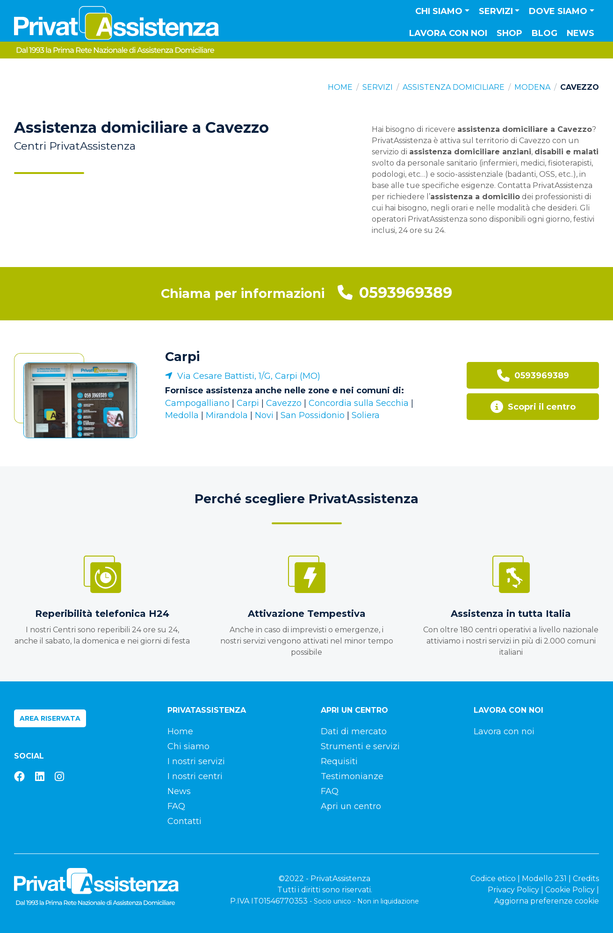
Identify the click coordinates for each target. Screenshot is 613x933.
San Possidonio (313, 415)
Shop (509, 33)
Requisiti (339, 761)
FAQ (176, 806)
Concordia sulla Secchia (359, 403)
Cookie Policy (570, 889)
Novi (264, 415)
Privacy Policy (513, 889)
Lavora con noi (448, 33)
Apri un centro (351, 806)
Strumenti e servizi (360, 746)
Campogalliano (197, 403)
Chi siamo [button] (438, 11)
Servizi (377, 87)
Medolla (182, 415)
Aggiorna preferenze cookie (546, 901)
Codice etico (493, 878)
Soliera (366, 415)
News (580, 33)
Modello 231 (544, 878)
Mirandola (227, 415)
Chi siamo (188, 746)
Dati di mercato (354, 731)
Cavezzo (284, 403)
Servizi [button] (496, 11)
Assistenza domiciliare (454, 87)
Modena (532, 87)
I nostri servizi (196, 761)
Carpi (182, 356)
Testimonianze (352, 776)
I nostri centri (195, 776)
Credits (586, 878)
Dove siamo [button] (558, 11)
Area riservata (50, 718)
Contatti (184, 821)
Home (340, 87)
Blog (544, 33)
